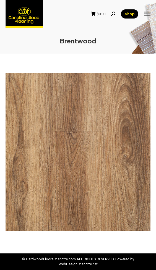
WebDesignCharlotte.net (78, 264)
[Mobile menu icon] (147, 14)
